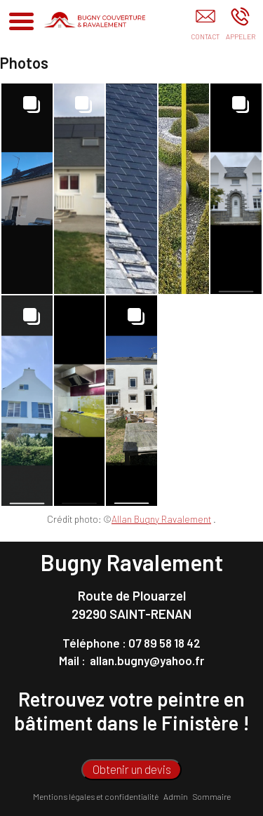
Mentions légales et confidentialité (96, 796)
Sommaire (212, 796)
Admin (175, 796)
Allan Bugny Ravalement (161, 519)
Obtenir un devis (132, 769)
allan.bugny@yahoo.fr (147, 660)
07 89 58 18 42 (164, 643)
